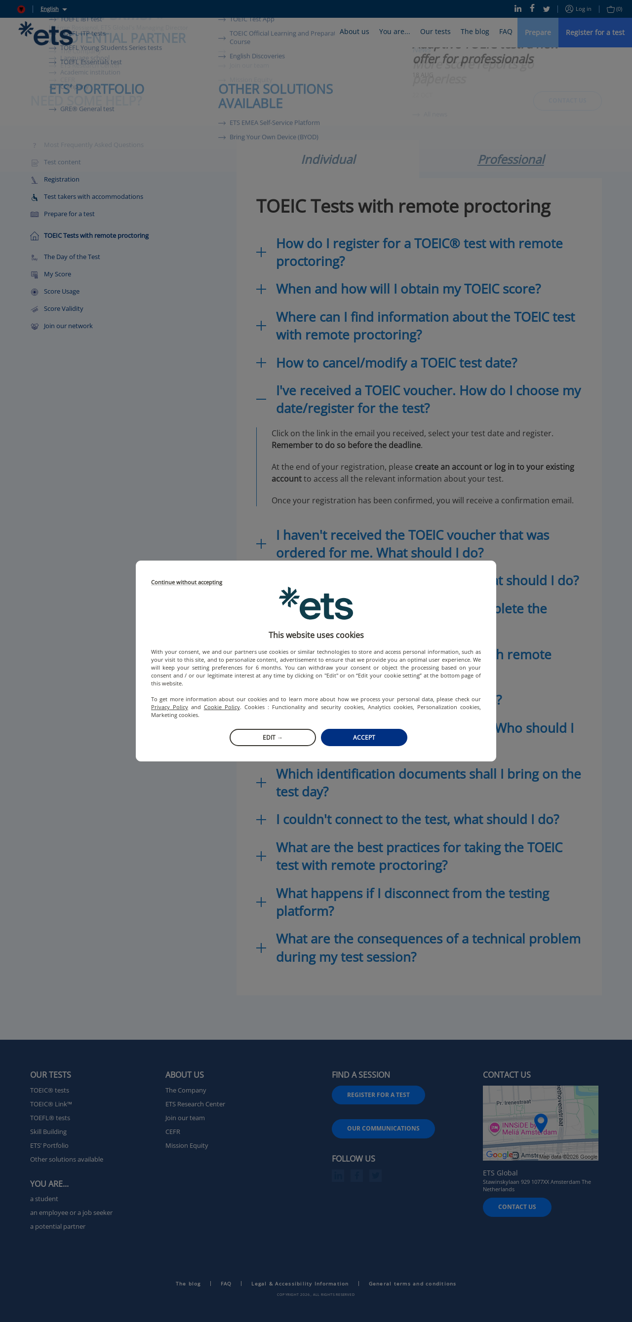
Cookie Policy (222, 707)
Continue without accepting (186, 582)
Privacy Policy (169, 707)
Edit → (273, 737)
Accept (364, 737)
